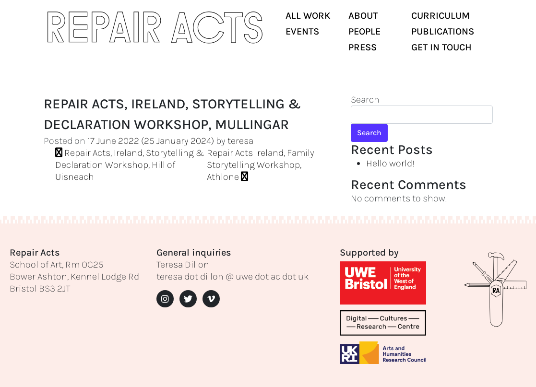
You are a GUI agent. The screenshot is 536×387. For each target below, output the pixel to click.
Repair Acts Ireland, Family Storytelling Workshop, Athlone (260, 164)
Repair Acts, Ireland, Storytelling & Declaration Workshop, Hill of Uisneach (129, 164)
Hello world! (390, 163)
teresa (240, 140)
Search (365, 99)
